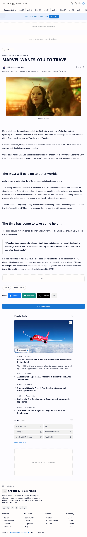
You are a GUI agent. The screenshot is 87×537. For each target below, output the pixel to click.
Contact (49, 518)
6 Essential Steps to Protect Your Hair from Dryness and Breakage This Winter (41, 389)
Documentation (52, 521)
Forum (27, 521)
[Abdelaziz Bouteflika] (58, 432)
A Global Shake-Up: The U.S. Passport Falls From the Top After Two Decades (44, 378)
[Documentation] (9, 9)
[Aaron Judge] (28, 432)
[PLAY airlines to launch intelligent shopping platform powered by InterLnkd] (43, 336)
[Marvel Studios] (19, 288)
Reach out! (53, 17)
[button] (3, 3)
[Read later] (75, 67)
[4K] (58, 426)
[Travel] (29, 356)
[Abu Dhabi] (58, 437)
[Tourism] (29, 373)
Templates (7, 526)
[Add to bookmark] (70, 322)
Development (9, 521)
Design (6, 518)
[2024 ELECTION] (28, 426)
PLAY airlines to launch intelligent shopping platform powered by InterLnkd (44, 360)
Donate (49, 524)
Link (46, 16)
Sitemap (71, 524)
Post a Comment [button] (43, 306)
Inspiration (29, 524)
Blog (26, 526)
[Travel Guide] (30, 396)
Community (29, 518)
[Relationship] (31, 407)
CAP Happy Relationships (17, 3)
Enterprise (7, 524)
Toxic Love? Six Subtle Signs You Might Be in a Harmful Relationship (41, 411)
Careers (70, 526)
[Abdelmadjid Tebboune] (28, 437)
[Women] (29, 385)
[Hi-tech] (6, 288)
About (70, 518)
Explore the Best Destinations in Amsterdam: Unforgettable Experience (43, 400)
